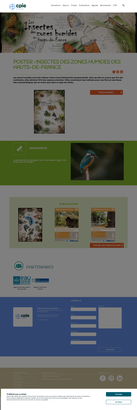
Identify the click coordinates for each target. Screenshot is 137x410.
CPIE (115, 5)
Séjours (66, 5)
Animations (55, 5)
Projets (74, 5)
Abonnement (105, 5)
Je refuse (118, 402)
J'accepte (118, 394)
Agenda (95, 5)
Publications (84, 5)
